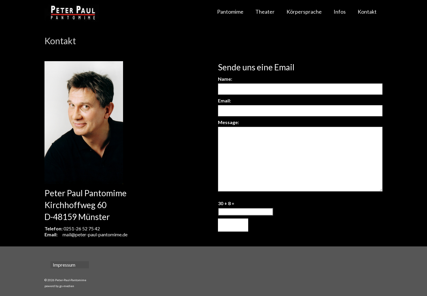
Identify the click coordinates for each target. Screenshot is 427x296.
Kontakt (367, 11)
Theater (265, 11)
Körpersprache (304, 11)
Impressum (64, 264)
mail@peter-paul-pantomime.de (95, 234)
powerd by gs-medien (59, 286)
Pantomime (230, 11)
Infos (340, 11)
